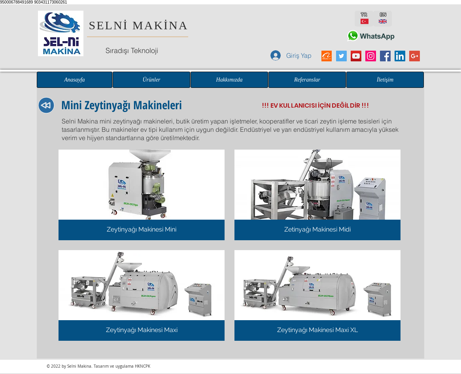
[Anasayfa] (74, 80)
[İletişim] (385, 80)
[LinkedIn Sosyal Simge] (400, 56)
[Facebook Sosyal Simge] (385, 56)
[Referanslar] (307, 80)
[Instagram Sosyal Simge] (370, 56)
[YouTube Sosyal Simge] (356, 56)
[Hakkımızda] (229, 80)
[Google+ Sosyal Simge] (414, 56)
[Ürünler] (151, 80)
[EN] (382, 19)
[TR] (364, 19)
